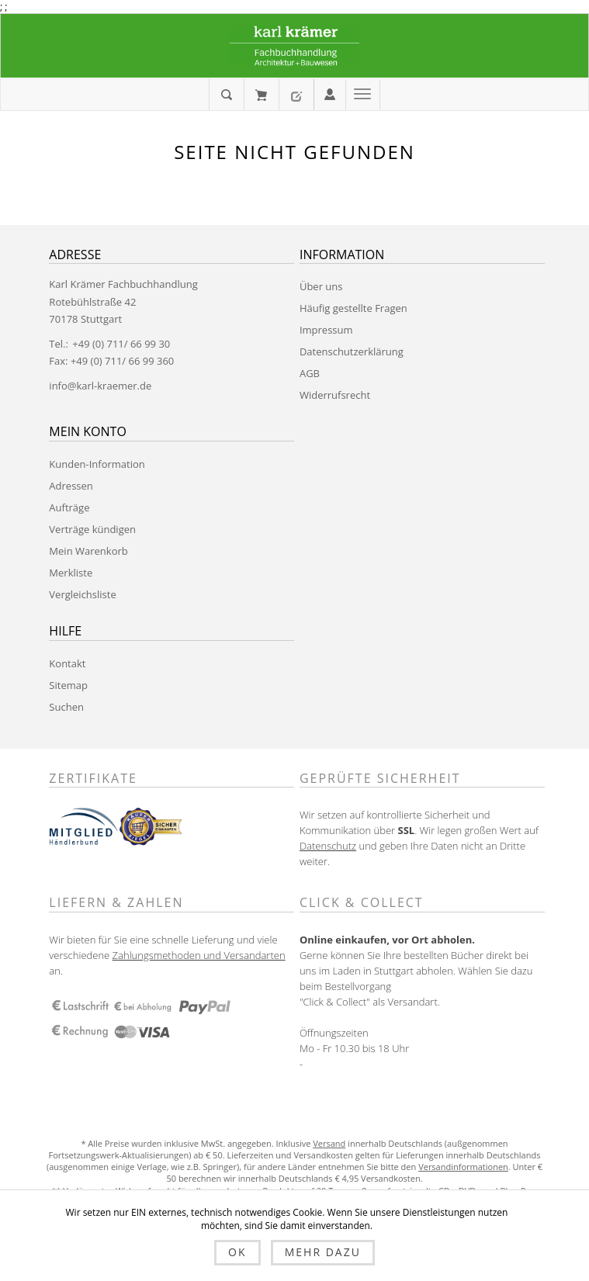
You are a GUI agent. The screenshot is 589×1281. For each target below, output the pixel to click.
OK (237, 1252)
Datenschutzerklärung (352, 351)
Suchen (66, 707)
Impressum (326, 330)
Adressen (70, 486)
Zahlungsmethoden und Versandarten (199, 955)
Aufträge (69, 507)
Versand (329, 1143)
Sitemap (68, 685)
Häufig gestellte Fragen (353, 308)
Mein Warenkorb (261, 94)
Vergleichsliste (82, 594)
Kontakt (67, 663)
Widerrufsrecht (335, 395)
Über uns (321, 286)
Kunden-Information (96, 464)
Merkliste (70, 573)
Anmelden (329, 93)
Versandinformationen (463, 1166)
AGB (310, 373)
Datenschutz (328, 846)
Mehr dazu (323, 1252)
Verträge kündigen (92, 529)
